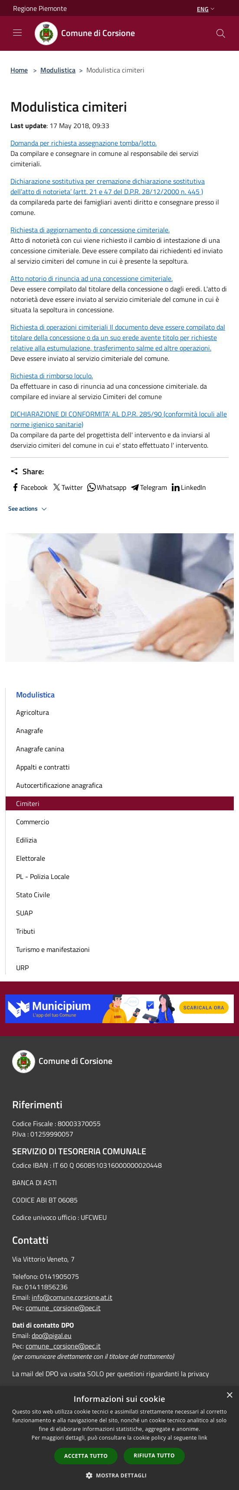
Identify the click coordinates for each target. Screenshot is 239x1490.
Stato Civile (33, 894)
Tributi (25, 931)
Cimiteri (27, 803)
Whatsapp (106, 487)
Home (19, 70)
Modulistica (57, 70)
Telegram (148, 487)
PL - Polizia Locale (42, 876)
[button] (119, 1475)
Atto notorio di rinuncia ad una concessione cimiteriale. (91, 278)
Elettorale (30, 858)
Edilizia (26, 840)
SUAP (24, 913)
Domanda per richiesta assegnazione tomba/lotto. (83, 143)
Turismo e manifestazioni (53, 949)
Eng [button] (206, 8)
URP (22, 967)
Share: (27, 472)
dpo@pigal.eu (52, 1335)
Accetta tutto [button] (86, 1456)
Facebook (29, 487)
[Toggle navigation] (17, 32)
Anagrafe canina (40, 748)
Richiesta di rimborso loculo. (51, 375)
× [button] (229, 1395)
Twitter (67, 487)
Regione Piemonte (40, 8)
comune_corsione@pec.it (63, 1307)
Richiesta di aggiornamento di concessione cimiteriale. (90, 230)
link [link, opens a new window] (202, 1437)
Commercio (32, 821)
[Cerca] (221, 33)
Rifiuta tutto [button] (154, 1455)
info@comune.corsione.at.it (72, 1297)
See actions (28, 509)
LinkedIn (188, 487)
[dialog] (119, 1438)
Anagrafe (29, 730)
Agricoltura (32, 712)
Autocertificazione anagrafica (59, 785)
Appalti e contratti (43, 767)
